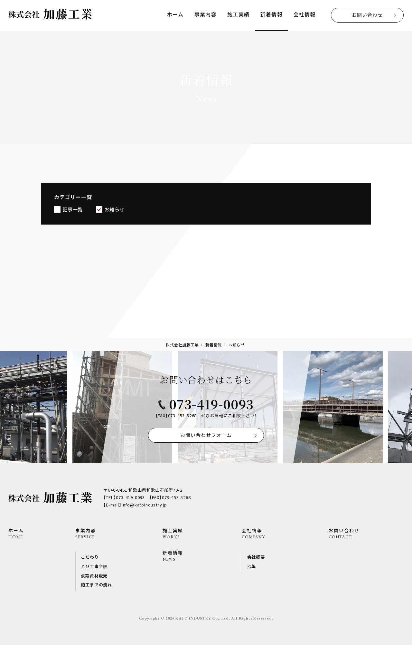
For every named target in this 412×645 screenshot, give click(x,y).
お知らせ (114, 210)
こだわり (89, 557)
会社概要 (256, 557)
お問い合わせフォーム (206, 434)
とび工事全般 (94, 566)
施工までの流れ (96, 585)
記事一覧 (72, 210)
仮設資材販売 (94, 576)
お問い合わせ (367, 14)
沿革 (251, 566)
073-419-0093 (211, 404)
